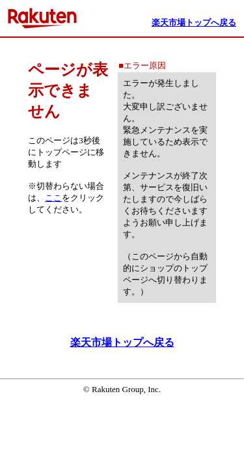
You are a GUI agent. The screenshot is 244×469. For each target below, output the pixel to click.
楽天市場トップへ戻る (122, 342)
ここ (53, 198)
